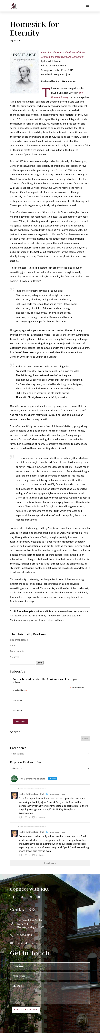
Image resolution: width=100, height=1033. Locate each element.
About (13, 645)
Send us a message (26, 1009)
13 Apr (64, 794)
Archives (14, 657)
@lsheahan (54, 794)
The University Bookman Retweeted (33, 789)
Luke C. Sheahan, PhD (31, 794)
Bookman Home (19, 639)
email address (20, 690)
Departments (17, 651)
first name (17, 701)
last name (17, 710)
